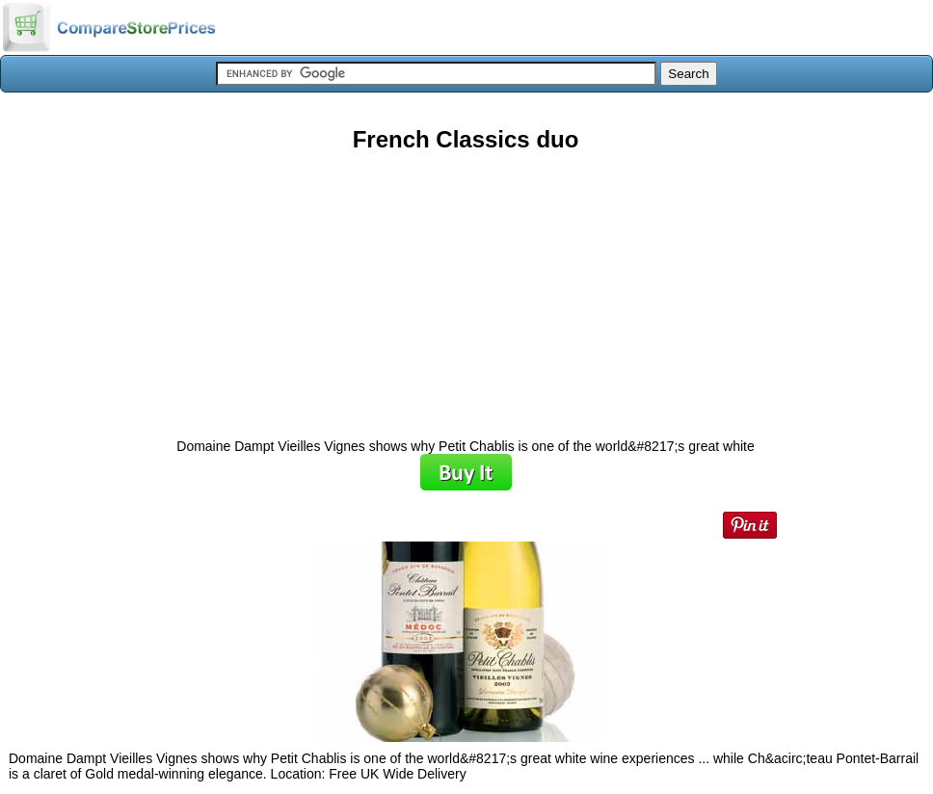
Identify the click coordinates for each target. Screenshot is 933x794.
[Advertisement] (465, 288)
